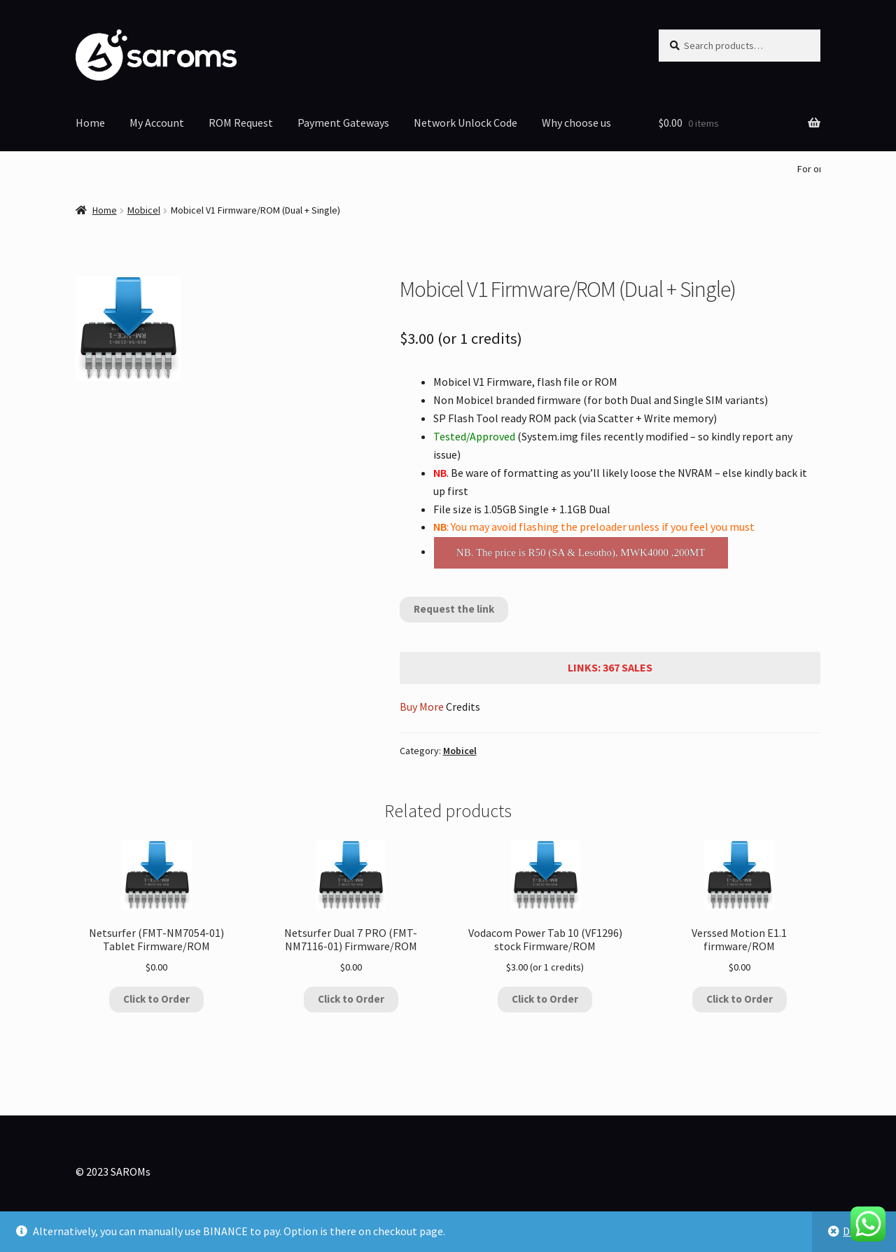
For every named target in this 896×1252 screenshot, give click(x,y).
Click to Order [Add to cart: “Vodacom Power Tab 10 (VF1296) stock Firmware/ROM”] (545, 999)
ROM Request (241, 123)
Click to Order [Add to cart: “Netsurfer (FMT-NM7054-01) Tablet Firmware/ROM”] (156, 999)
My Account (157, 123)
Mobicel (143, 210)
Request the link (454, 608)
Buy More (422, 707)
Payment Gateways (343, 123)
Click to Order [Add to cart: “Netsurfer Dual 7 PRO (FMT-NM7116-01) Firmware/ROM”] (351, 999)
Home (90, 123)
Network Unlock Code (465, 123)
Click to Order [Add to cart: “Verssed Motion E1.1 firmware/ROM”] (739, 999)
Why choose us (576, 123)
